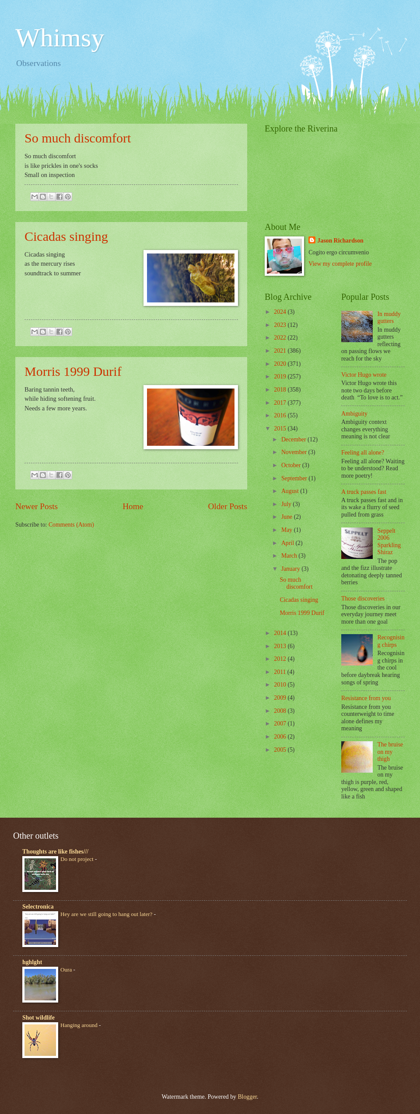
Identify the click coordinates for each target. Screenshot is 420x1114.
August (290, 491)
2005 (280, 749)
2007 (280, 723)
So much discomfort (77, 138)
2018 (280, 389)
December (294, 439)
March (289, 555)
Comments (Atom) (71, 524)
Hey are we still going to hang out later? (107, 914)
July (287, 504)
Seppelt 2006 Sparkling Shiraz (389, 542)
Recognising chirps (391, 641)
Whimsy (59, 37)
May (287, 530)
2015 (280, 428)
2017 (280, 402)
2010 (280, 684)
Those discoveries (363, 598)
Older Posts (227, 506)
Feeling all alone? (362, 452)
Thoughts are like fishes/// (55, 851)
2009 (280, 697)
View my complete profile (339, 263)
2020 (280, 364)
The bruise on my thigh (390, 751)
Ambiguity (354, 413)
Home (132, 506)
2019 (280, 376)
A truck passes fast (363, 492)
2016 (280, 415)
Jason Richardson (340, 240)
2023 (280, 325)
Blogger (247, 1096)
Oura (66, 969)
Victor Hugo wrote (363, 374)
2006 (280, 736)
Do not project (77, 859)
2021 (280, 350)
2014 (280, 633)
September (294, 478)
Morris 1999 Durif (73, 371)
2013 (280, 646)
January (291, 569)
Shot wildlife (38, 1017)
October (291, 465)
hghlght (32, 962)
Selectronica (38, 906)
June (287, 517)
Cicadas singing (66, 236)
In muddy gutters (389, 318)
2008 (280, 711)
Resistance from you (366, 698)
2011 (280, 672)
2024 (280, 312)
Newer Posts (36, 506)
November (294, 452)
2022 (280, 337)
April (288, 543)
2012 (280, 659)
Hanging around (79, 1025)
